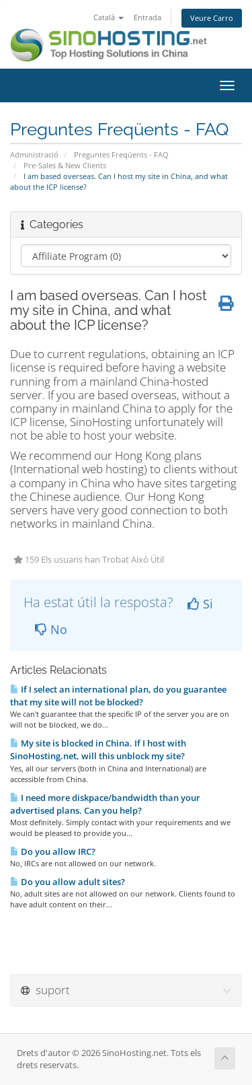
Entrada (147, 17)
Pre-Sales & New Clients (65, 165)
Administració (34, 154)
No (51, 629)
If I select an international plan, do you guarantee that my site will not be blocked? (118, 695)
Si (200, 604)
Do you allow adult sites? (67, 882)
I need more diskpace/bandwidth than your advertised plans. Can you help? (105, 804)
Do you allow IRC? (52, 851)
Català (108, 17)
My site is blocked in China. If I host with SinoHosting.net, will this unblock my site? (98, 749)
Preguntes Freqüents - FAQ (121, 154)
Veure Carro (211, 18)
